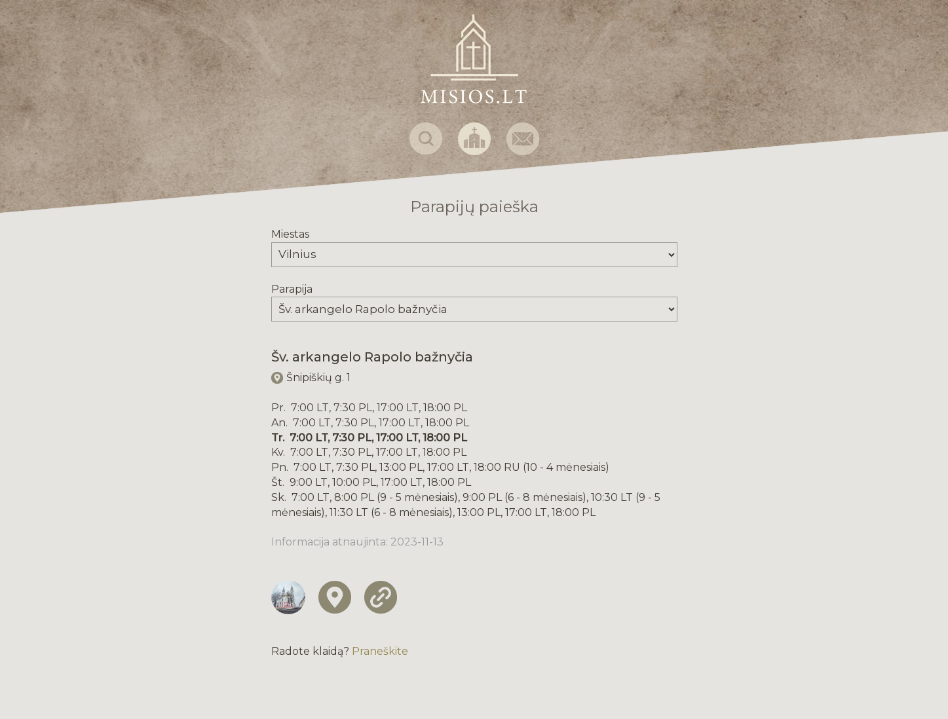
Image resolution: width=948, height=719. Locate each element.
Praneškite (380, 651)
